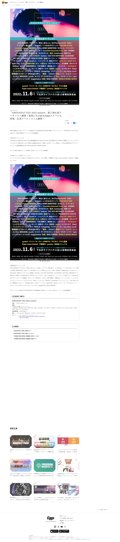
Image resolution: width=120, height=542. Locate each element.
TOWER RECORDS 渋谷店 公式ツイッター (27, 336)
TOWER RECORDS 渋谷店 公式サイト (25, 338)
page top (103, 509)
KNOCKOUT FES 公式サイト (22, 330)
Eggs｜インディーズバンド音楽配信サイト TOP (13, 5)
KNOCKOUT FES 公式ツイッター (24, 333)
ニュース (31, 5)
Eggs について (63, 515)
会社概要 (62, 522)
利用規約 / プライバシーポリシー (67, 520)
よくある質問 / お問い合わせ (66, 518)
